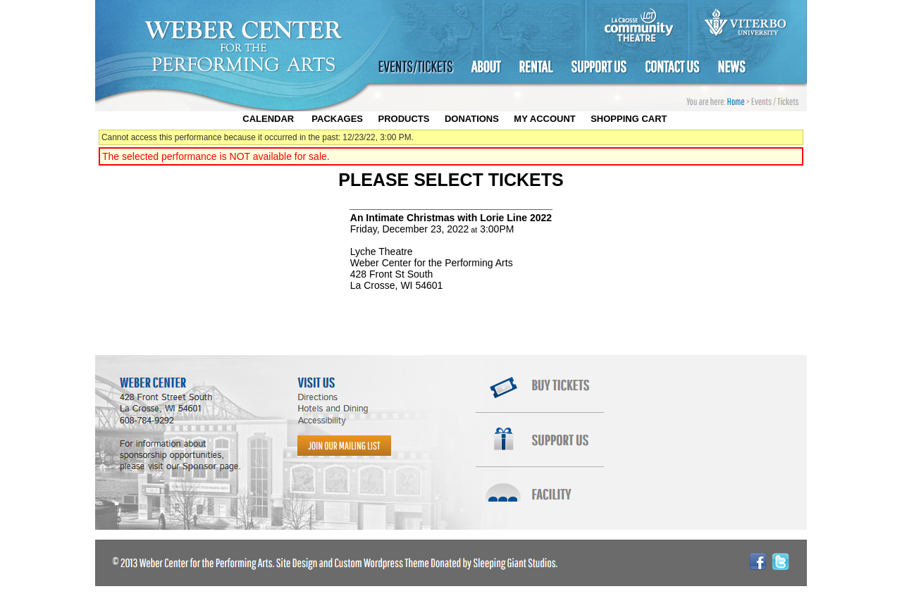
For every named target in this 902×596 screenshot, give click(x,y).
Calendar (268, 118)
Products (403, 118)
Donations (472, 118)
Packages (337, 118)
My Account (544, 118)
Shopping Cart (629, 118)
